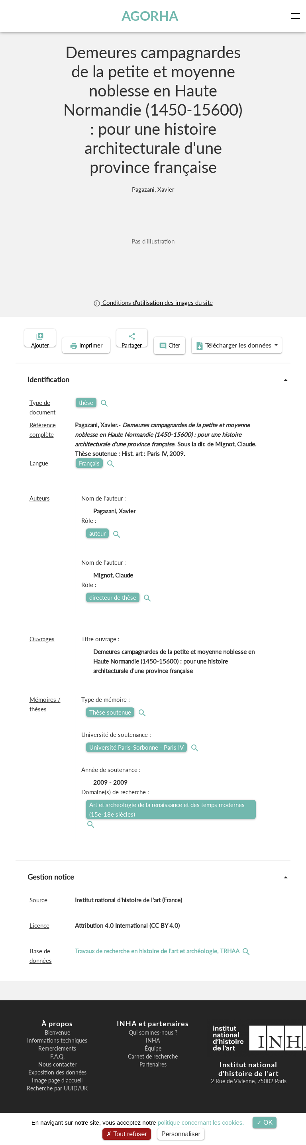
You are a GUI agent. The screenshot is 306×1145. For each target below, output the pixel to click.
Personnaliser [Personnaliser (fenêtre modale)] (180, 1134)
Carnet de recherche (153, 1068)
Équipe (153, 1060)
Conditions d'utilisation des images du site (152, 302)
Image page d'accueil (57, 1092)
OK (265, 1122)
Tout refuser (126, 1134)
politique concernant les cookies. (201, 1122)
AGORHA (150, 16)
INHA (153, 1052)
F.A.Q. (57, 1068)
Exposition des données (57, 1084)
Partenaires (153, 1076)
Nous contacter (57, 1076)
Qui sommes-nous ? (153, 1044)
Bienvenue (57, 1044)
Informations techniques (57, 1052)
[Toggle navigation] (297, 16)
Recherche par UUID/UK (57, 1100)
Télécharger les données (204, 358)
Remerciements (57, 1060)
